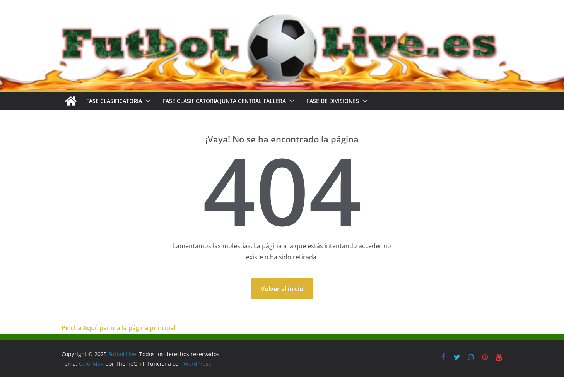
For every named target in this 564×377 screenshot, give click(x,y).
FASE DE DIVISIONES (333, 101)
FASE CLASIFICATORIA (114, 101)
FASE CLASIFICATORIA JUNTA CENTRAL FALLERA (224, 101)
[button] (146, 101)
